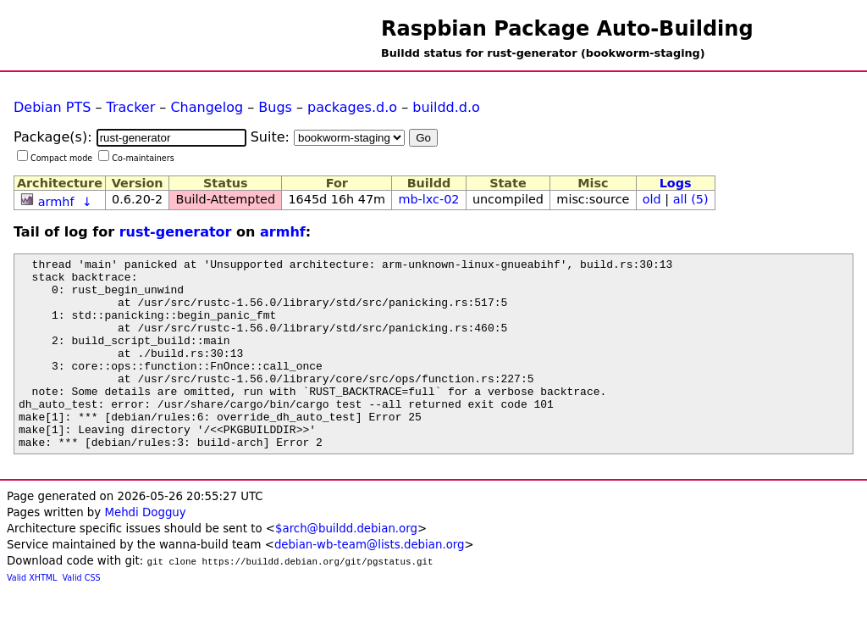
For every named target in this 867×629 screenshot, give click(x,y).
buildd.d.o (446, 107)
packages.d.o (352, 107)
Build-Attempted (226, 199)
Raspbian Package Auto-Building (567, 29)
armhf (56, 202)
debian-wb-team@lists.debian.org (369, 582)
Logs (676, 183)
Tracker (131, 107)
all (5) (691, 199)
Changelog (206, 107)
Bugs (275, 107)
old (652, 199)
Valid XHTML (32, 616)
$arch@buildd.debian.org (346, 566)
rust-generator (175, 232)
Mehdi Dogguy (144, 550)
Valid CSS (82, 616)
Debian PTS (52, 107)
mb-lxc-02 (428, 199)
